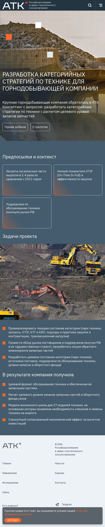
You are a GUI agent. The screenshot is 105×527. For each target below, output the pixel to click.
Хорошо (12, 520)
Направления (9, 473)
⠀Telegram (66, 504)
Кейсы (5, 492)
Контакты (60, 482)
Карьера (59, 473)
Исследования (10, 482)
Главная (6, 463)
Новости (59, 463)
